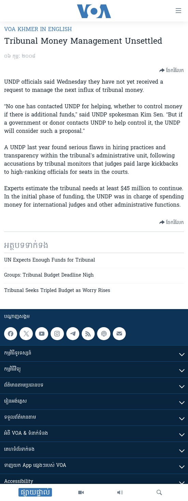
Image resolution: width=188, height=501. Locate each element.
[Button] (171, 70)
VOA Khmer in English (38, 30)
